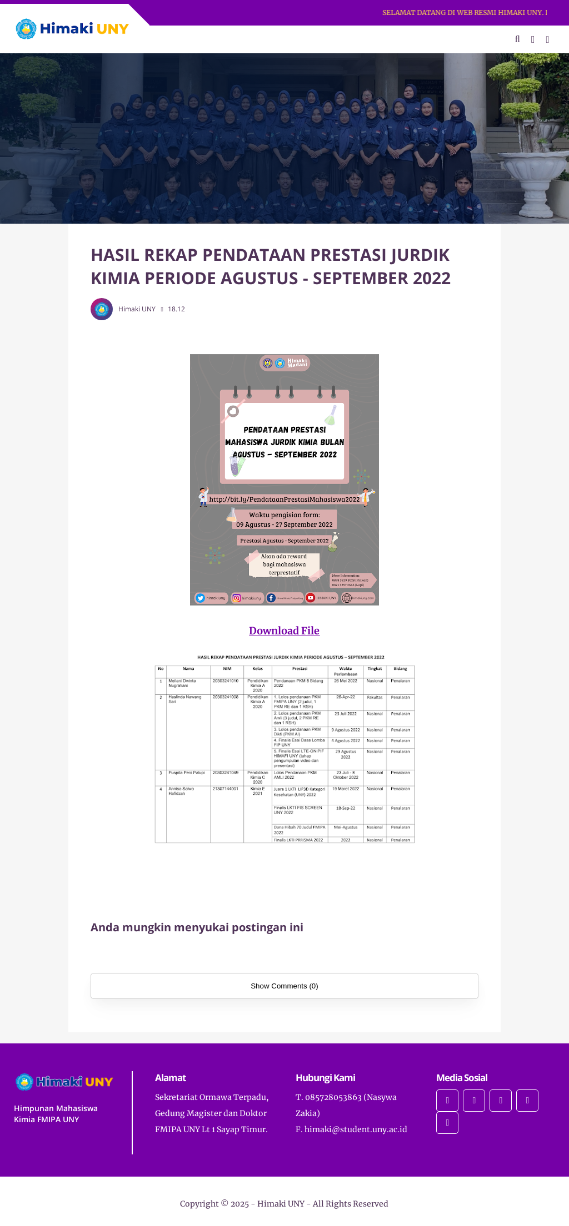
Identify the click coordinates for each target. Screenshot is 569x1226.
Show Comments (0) (284, 986)
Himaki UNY (281, 1204)
